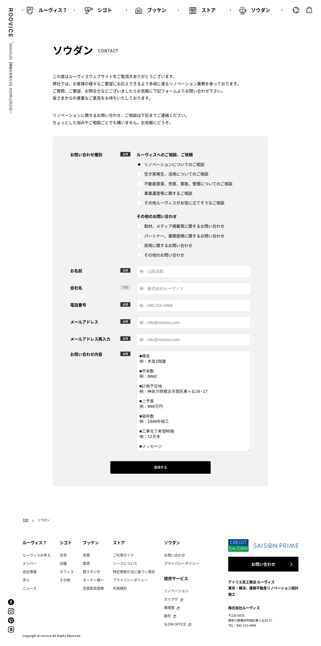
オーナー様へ (93, 579)
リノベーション (176, 590)
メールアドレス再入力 (90, 339)
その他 (65, 579)
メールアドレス (84, 322)
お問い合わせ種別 (86, 154)
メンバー (30, 563)
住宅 (63, 554)
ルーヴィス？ (35, 542)
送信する (160, 467)
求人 (26, 579)
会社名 (76, 288)
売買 (86, 554)
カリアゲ (171, 599)
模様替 (169, 607)
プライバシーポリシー (130, 579)
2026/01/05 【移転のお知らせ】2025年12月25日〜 (11, 78)
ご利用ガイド (123, 554)
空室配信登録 (93, 588)
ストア (119, 542)
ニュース (30, 588)
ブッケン (91, 542)
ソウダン (172, 542)
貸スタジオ (91, 571)
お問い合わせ (174, 554)
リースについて (125, 563)
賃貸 (86, 563)
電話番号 (78, 305)
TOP (26, 520)
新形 (167, 615)
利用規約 (120, 588)
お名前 (76, 271)
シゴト (66, 542)
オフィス (67, 571)
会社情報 (30, 571)
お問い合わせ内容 (86, 354)
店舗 (63, 563)
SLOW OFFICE (175, 623)
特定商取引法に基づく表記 (134, 571)
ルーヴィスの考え (37, 554)
